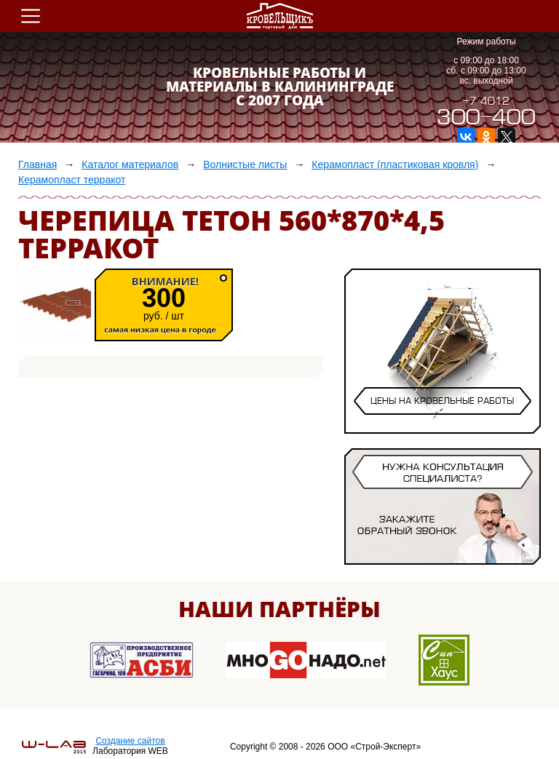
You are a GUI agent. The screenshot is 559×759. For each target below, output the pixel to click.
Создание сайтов (129, 741)
